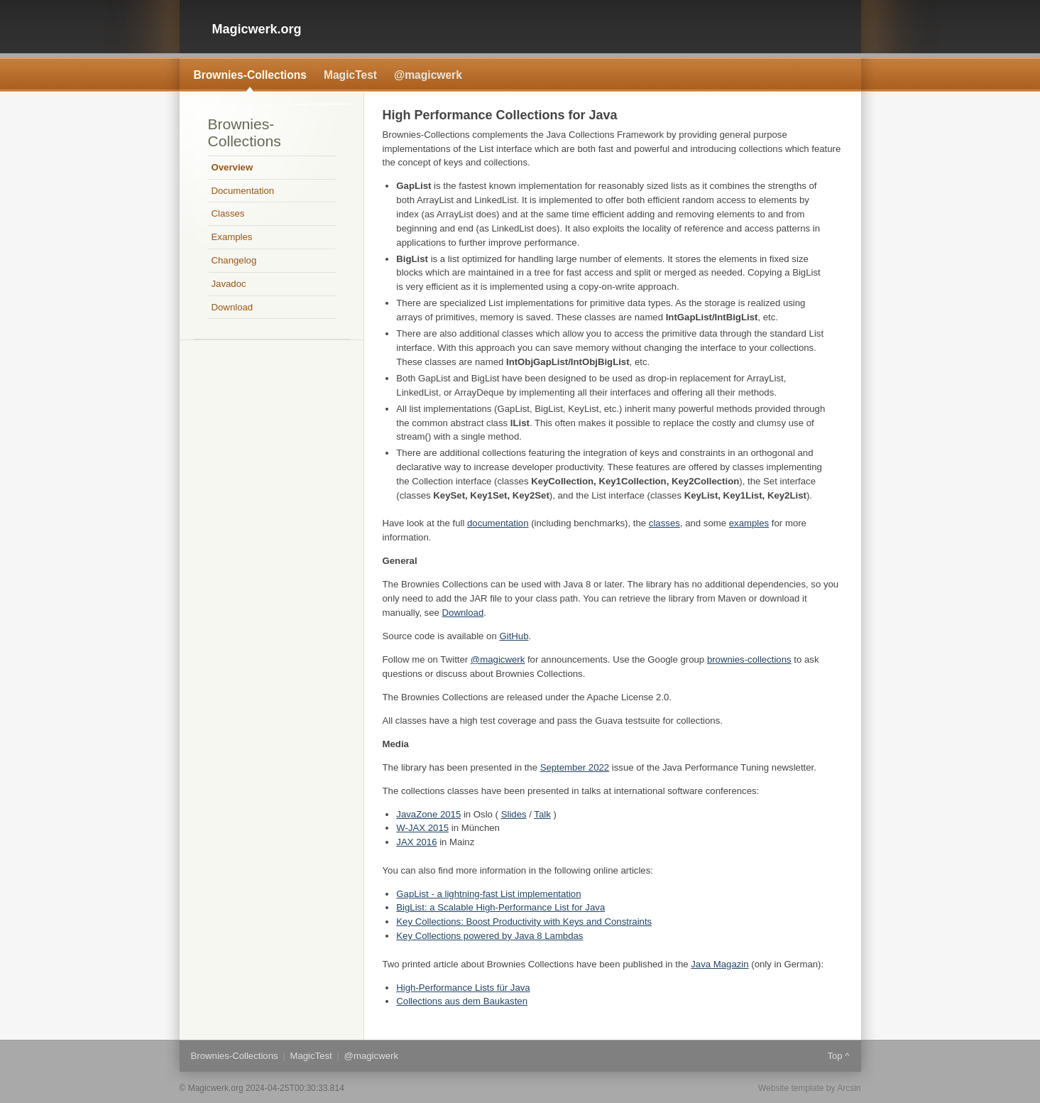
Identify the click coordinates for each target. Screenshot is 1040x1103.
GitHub (513, 636)
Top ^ (838, 1055)
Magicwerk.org (257, 29)
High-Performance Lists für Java (463, 987)
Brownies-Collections (250, 75)
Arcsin (848, 1088)
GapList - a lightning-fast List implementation (488, 894)
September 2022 (575, 767)
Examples (232, 237)
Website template (791, 1088)
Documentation (243, 190)
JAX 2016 (416, 842)
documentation (498, 523)
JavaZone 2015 (428, 814)
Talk (542, 814)
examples (749, 523)
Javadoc (229, 283)
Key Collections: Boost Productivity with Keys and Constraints (524, 921)
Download (463, 612)
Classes (228, 213)
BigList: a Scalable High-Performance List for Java (500, 907)
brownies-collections (749, 659)
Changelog (234, 260)
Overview (232, 167)
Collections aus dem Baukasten (461, 1001)
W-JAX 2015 (422, 827)
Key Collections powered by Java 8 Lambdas (489, 935)
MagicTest (350, 75)
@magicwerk (428, 75)
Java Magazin (719, 964)
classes (664, 523)
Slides (514, 814)
